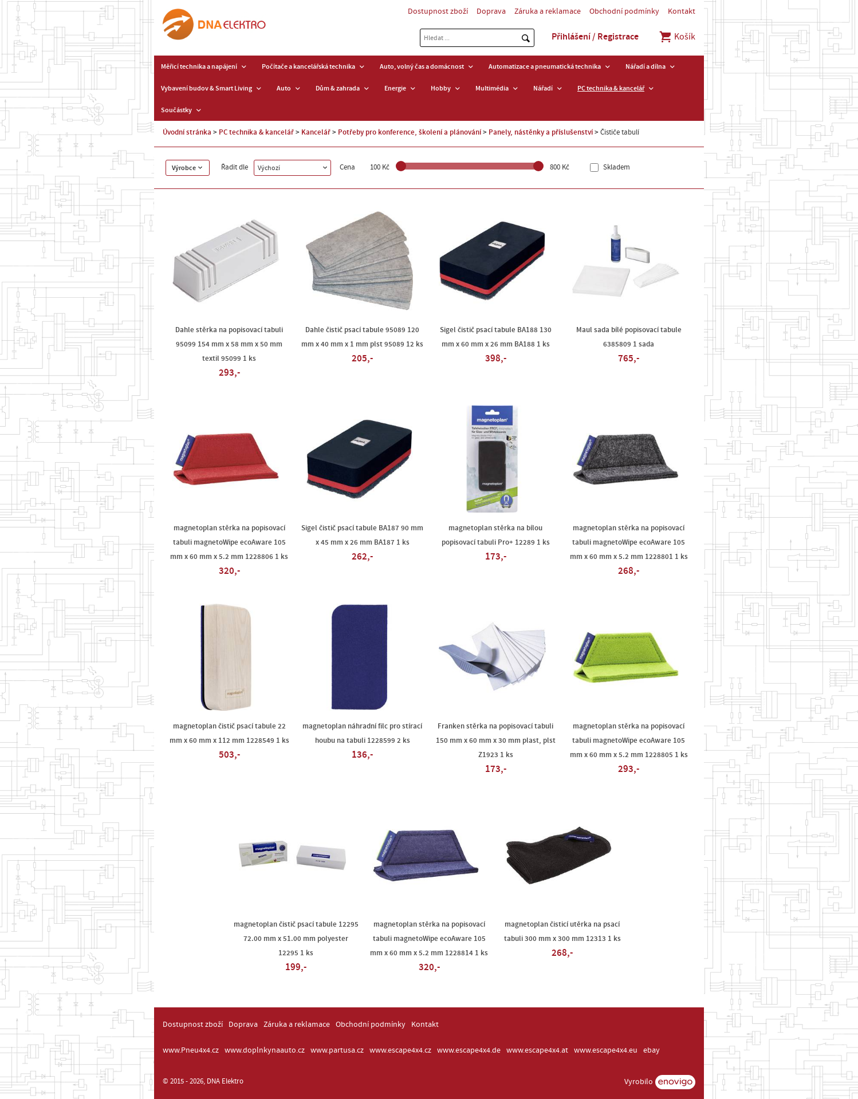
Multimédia (492, 88)
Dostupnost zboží (438, 11)
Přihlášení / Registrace (595, 36)
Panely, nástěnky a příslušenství (541, 132)
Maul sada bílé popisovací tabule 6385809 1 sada (629, 337)
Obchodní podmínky (624, 11)
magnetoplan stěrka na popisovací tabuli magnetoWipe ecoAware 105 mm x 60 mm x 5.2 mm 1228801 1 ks (629, 542)
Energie (395, 88)
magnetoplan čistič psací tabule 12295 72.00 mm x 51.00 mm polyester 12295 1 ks (296, 938)
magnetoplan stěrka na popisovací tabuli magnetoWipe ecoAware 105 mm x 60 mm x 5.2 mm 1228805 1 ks (629, 740)
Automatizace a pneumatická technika (545, 66)
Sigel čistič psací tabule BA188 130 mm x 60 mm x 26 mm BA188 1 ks (496, 337)
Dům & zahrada (338, 88)
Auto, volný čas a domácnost (422, 66)
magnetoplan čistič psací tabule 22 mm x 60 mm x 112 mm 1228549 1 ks (229, 733)
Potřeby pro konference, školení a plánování (409, 132)
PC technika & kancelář (610, 88)
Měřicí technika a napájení (199, 66)
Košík (676, 36)
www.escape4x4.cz (400, 1050)
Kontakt (681, 11)
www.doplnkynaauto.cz (265, 1050)
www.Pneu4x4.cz (191, 1050)
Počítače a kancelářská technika (308, 66)
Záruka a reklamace (547, 11)
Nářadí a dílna (645, 66)
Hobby (441, 88)
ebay (651, 1050)
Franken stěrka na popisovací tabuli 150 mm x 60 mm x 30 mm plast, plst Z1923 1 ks (496, 740)
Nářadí (543, 88)
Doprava (491, 11)
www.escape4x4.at (537, 1050)
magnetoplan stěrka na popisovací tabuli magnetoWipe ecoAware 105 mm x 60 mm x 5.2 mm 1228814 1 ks (429, 938)
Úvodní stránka (187, 132)
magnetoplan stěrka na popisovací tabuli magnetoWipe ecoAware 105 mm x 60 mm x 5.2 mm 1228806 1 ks (229, 542)
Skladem (615, 167)
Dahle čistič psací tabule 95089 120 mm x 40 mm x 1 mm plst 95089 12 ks (362, 337)
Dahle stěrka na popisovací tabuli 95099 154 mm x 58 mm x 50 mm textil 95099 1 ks (229, 344)
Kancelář (315, 132)
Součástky (176, 110)
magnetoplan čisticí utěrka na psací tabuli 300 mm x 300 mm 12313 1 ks (562, 931)
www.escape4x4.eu (605, 1050)
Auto (284, 88)
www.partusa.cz (337, 1050)
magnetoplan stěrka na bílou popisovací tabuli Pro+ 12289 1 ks (496, 535)
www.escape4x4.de (469, 1050)
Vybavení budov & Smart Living (206, 88)
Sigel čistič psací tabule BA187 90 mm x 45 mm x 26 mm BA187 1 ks (362, 535)
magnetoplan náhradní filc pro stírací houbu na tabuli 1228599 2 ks (362, 733)
